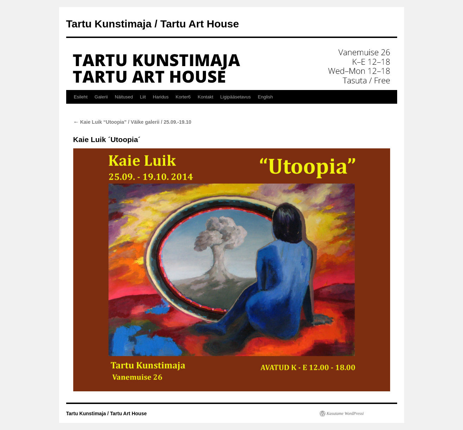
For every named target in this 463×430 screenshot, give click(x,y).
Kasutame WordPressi (345, 413)
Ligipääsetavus (235, 97)
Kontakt (205, 97)
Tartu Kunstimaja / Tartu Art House (152, 24)
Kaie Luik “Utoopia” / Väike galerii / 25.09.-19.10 (132, 122)
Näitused (124, 97)
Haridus (161, 97)
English (265, 97)
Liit (143, 97)
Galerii (101, 97)
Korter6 (183, 97)
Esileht (81, 97)
